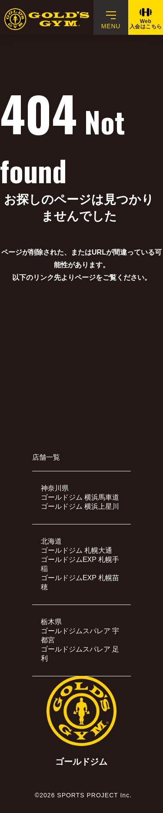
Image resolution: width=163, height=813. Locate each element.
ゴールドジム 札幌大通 (76, 550)
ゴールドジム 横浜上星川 (80, 506)
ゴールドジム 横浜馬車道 (80, 497)
